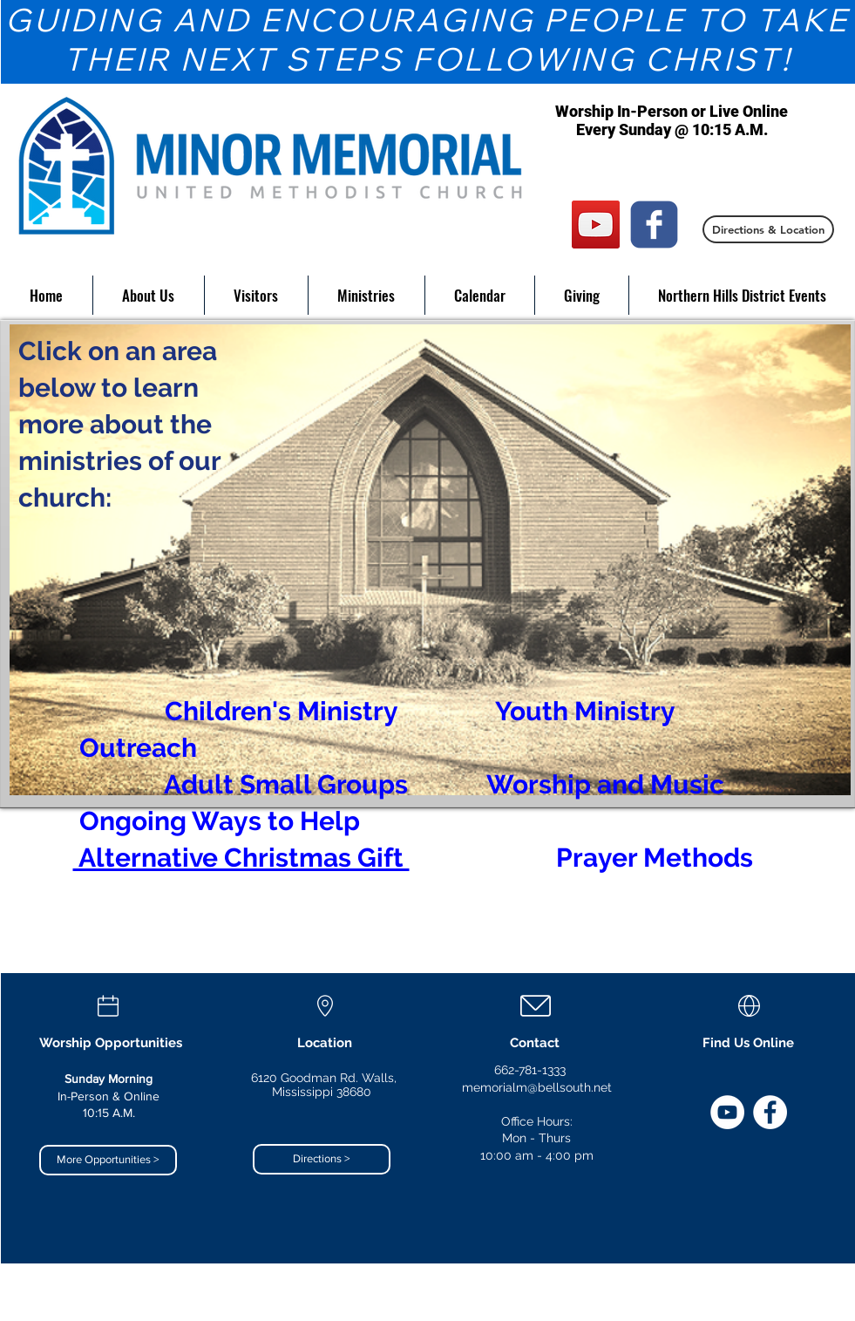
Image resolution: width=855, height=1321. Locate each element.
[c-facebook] (654, 225)
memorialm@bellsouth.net (537, 1087)
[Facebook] (770, 1112)
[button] (148, 295)
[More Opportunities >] (108, 1160)
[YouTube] (596, 225)
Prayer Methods (654, 857)
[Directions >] (321, 1159)
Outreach (138, 747)
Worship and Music (605, 784)
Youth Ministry (585, 711)
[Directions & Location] (768, 229)
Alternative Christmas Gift (241, 857)
